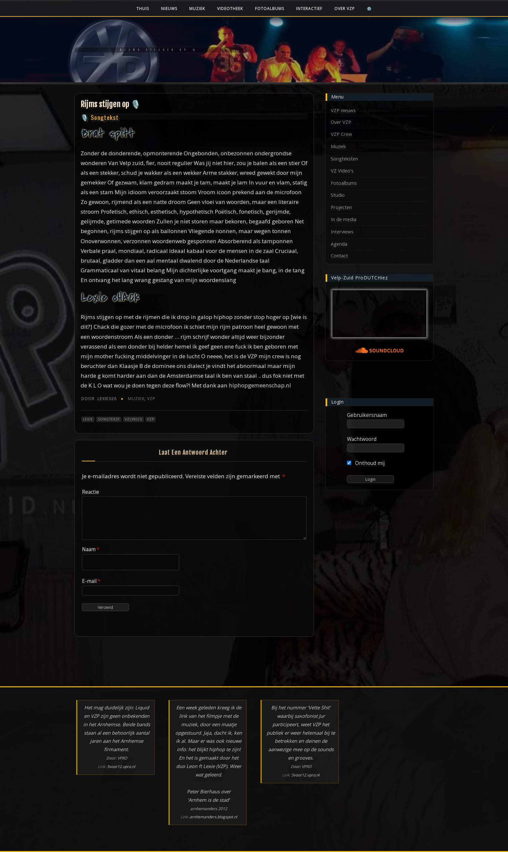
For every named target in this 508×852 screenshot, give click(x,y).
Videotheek (230, 8)
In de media (343, 219)
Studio (338, 195)
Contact (339, 255)
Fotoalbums (269, 8)
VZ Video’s (342, 170)
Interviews (342, 231)
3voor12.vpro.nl (121, 766)
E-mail (91, 581)
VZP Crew (341, 134)
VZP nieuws (343, 110)
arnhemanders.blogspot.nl (213, 817)
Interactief (309, 8)
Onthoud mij (366, 463)
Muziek (197, 8)
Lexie (88, 419)
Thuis (142, 8)
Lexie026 (99, 398)
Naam (90, 549)
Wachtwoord (361, 439)
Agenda (339, 244)
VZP (151, 398)
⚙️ (369, 8)
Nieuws (169, 8)
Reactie (90, 491)
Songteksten (344, 158)
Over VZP (344, 8)
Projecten (341, 207)
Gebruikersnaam (367, 415)
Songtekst (109, 419)
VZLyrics (133, 419)
